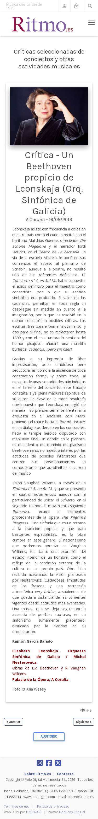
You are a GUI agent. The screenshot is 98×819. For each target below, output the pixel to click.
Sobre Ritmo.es (37, 773)
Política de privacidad (53, 806)
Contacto (65, 773)
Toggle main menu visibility (91, 21)
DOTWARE (34, 812)
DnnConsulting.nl (72, 812)
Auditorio (49, 736)
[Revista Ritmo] (43, 24)
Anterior (14, 722)
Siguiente (82, 722)
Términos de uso (16, 806)
